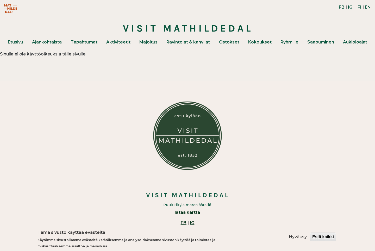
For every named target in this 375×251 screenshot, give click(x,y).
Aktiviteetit (118, 42)
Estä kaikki (323, 237)
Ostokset (229, 42)
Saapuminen (320, 42)
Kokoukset (260, 42)
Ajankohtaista (47, 42)
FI (359, 7)
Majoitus (148, 42)
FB (342, 7)
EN (368, 7)
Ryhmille (289, 42)
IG (350, 7)
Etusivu (15, 42)
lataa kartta (187, 212)
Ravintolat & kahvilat (188, 42)
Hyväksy (298, 236)
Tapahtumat (84, 42)
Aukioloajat (355, 42)
